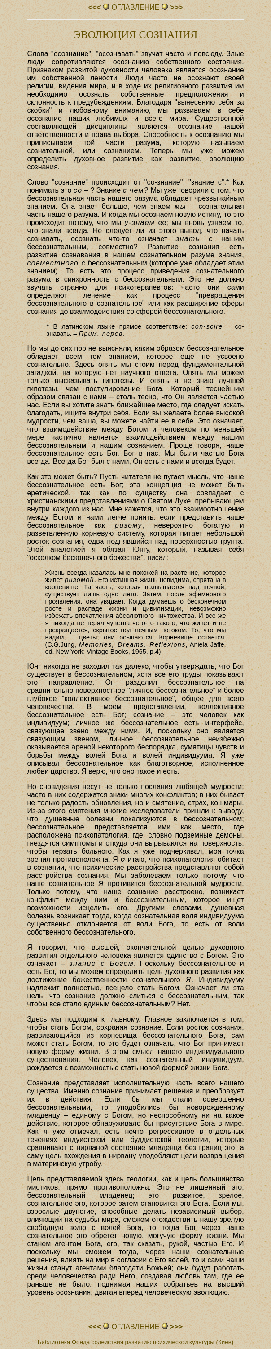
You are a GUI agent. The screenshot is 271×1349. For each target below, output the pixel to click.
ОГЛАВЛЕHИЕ (135, 7)
